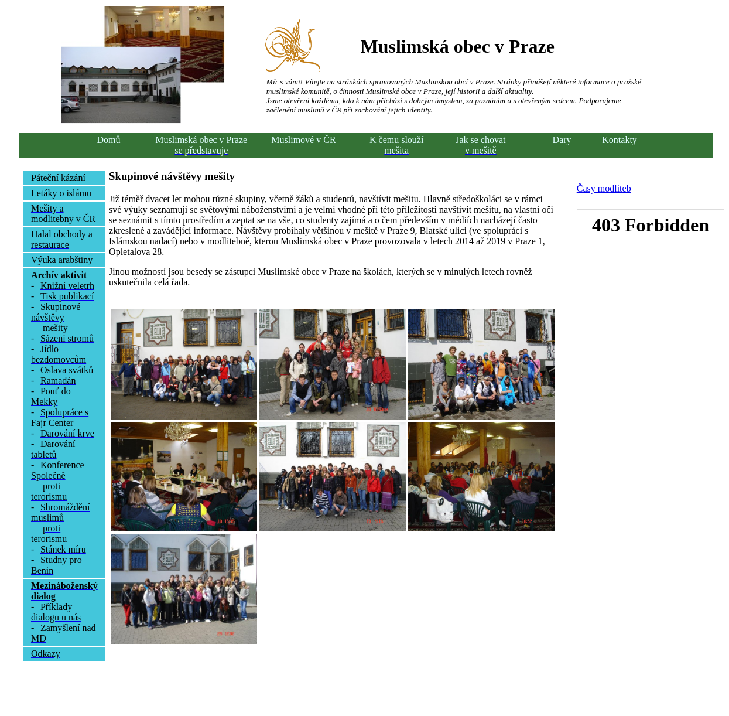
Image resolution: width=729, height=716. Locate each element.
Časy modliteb (604, 188)
